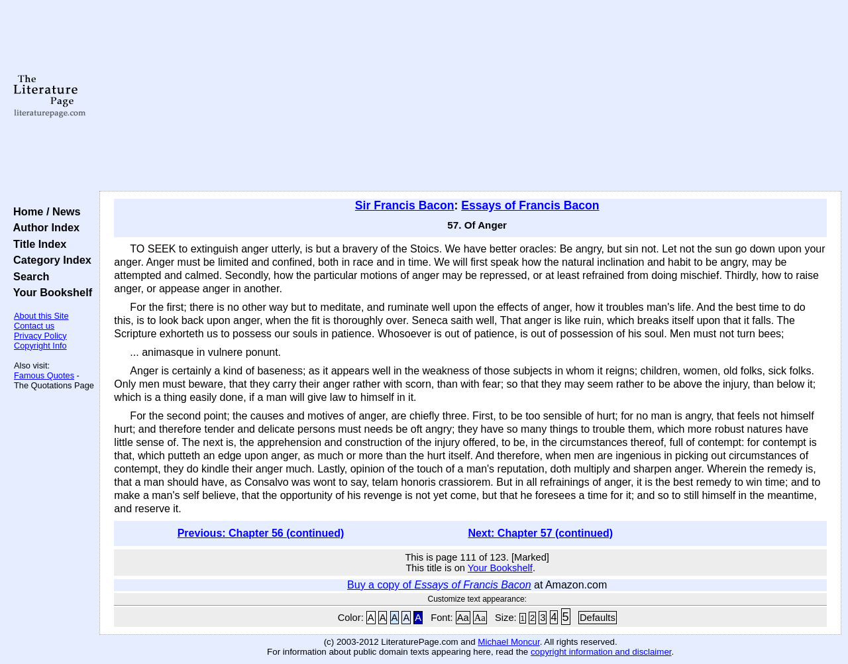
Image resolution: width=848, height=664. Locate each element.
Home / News (44, 211)
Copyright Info (40, 346)
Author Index (43, 227)
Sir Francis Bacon (404, 205)
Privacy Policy (40, 336)
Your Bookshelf (49, 292)
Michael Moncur (508, 642)
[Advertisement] (471, 96)
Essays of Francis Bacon (530, 205)
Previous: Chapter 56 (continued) (261, 533)
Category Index (49, 260)
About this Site (41, 316)
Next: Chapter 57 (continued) (540, 533)
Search (28, 276)
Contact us (34, 326)
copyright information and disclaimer (601, 652)
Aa (463, 617)
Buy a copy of (439, 584)
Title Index (36, 244)
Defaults (597, 617)
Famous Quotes (44, 375)
